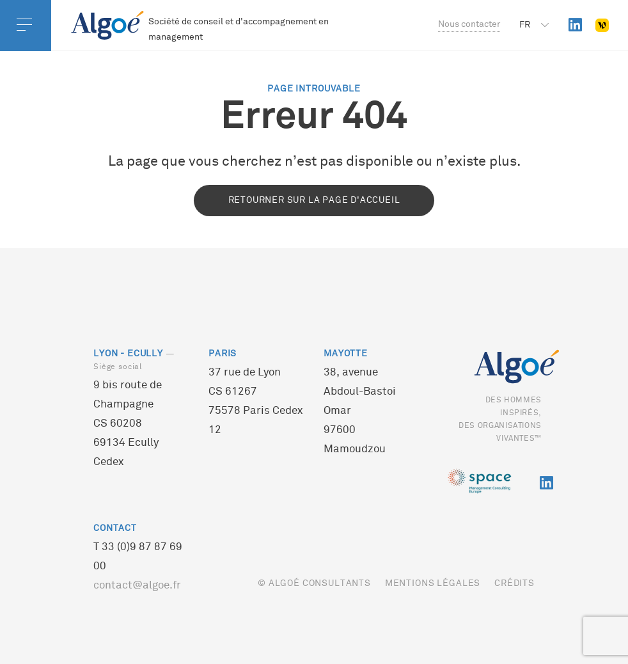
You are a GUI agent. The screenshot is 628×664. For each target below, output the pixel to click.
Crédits (514, 584)
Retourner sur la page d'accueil (314, 200)
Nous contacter (469, 24)
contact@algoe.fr (137, 586)
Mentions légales (432, 584)
